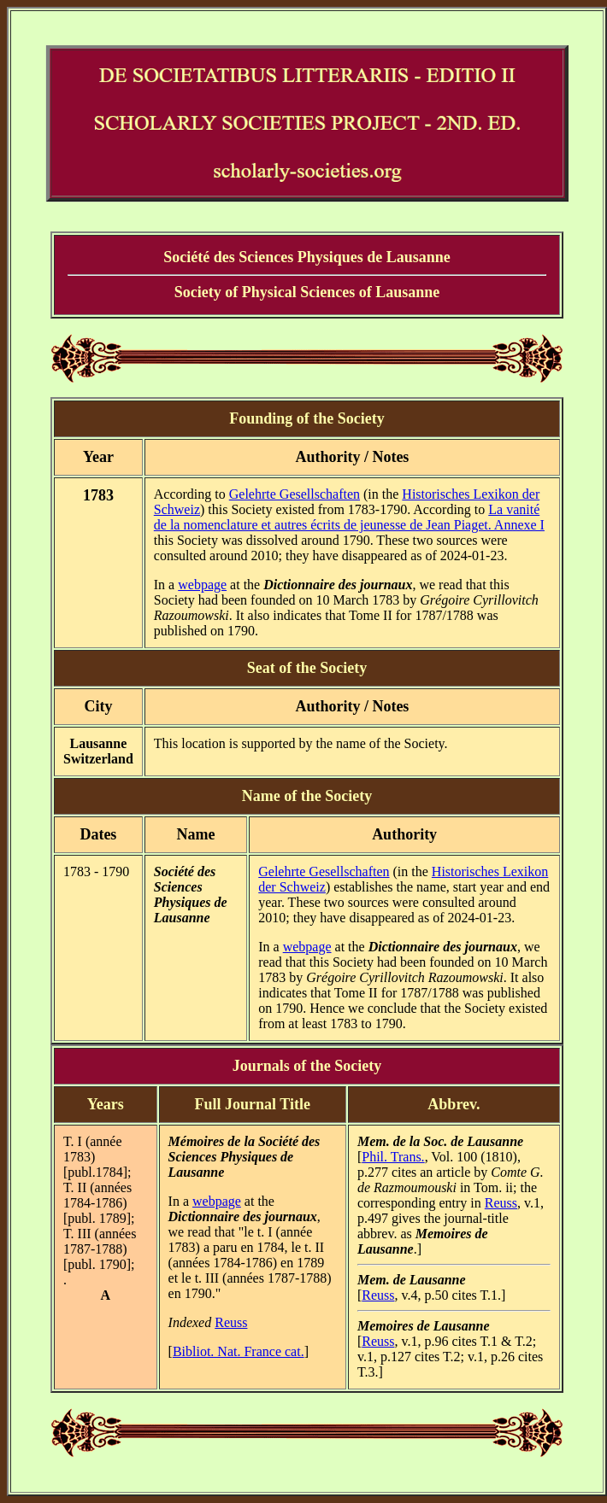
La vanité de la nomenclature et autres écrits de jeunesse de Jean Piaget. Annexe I (349, 517)
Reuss (231, 1322)
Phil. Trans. (393, 1156)
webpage (202, 584)
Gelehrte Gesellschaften (294, 494)
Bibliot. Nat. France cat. (238, 1351)
